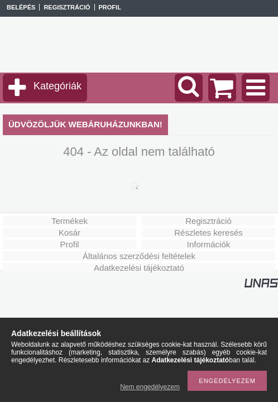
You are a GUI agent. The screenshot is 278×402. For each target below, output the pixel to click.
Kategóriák (57, 86)
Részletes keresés (208, 232)
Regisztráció (208, 221)
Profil (69, 244)
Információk (209, 244)
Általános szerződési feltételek (139, 256)
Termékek (69, 221)
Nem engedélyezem (150, 387)
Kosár (69, 232)
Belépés (21, 7)
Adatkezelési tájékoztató (139, 267)
